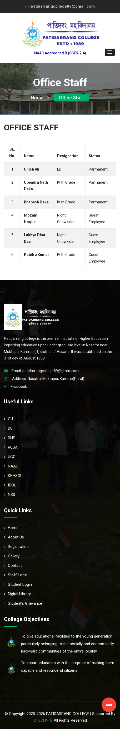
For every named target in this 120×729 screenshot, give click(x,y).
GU (8, 419)
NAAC (11, 466)
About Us (14, 537)
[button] (110, 52)
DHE (9, 437)
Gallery (11, 556)
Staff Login (15, 575)
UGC (10, 456)
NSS (9, 494)
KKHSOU (13, 475)
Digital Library (17, 594)
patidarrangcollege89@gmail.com (60, 6)
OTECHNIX (42, 720)
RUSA (11, 447)
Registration (16, 546)
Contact (13, 565)
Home (40, 97)
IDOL (10, 485)
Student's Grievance (23, 603)
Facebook (19, 386)
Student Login (18, 584)
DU (8, 428)
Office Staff (71, 97)
